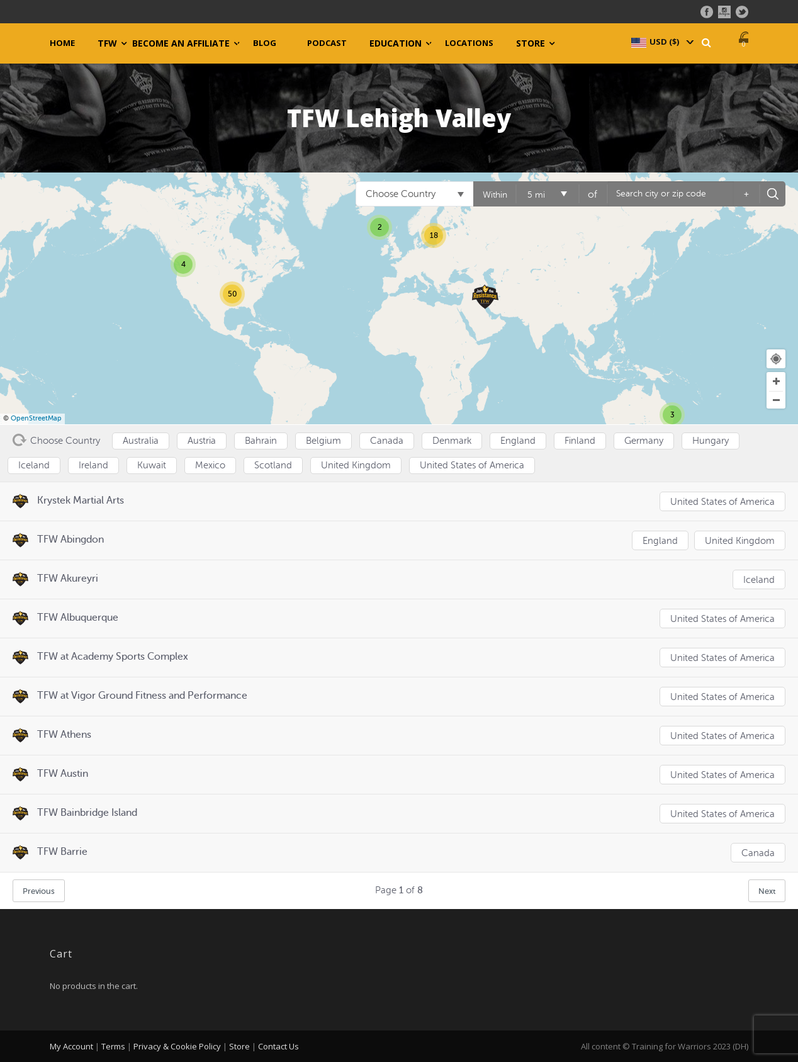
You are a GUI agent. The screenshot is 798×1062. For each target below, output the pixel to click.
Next (766, 891)
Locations (469, 43)
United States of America (722, 502)
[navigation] (661, 41)
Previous (39, 891)
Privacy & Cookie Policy (177, 1046)
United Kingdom (740, 541)
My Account (71, 1046)
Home (62, 43)
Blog (264, 43)
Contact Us (278, 1046)
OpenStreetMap (36, 418)
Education (395, 43)
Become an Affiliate (181, 43)
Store (530, 43)
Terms (113, 1046)
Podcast (327, 43)
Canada (758, 853)
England (660, 541)
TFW (107, 43)
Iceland (759, 580)
